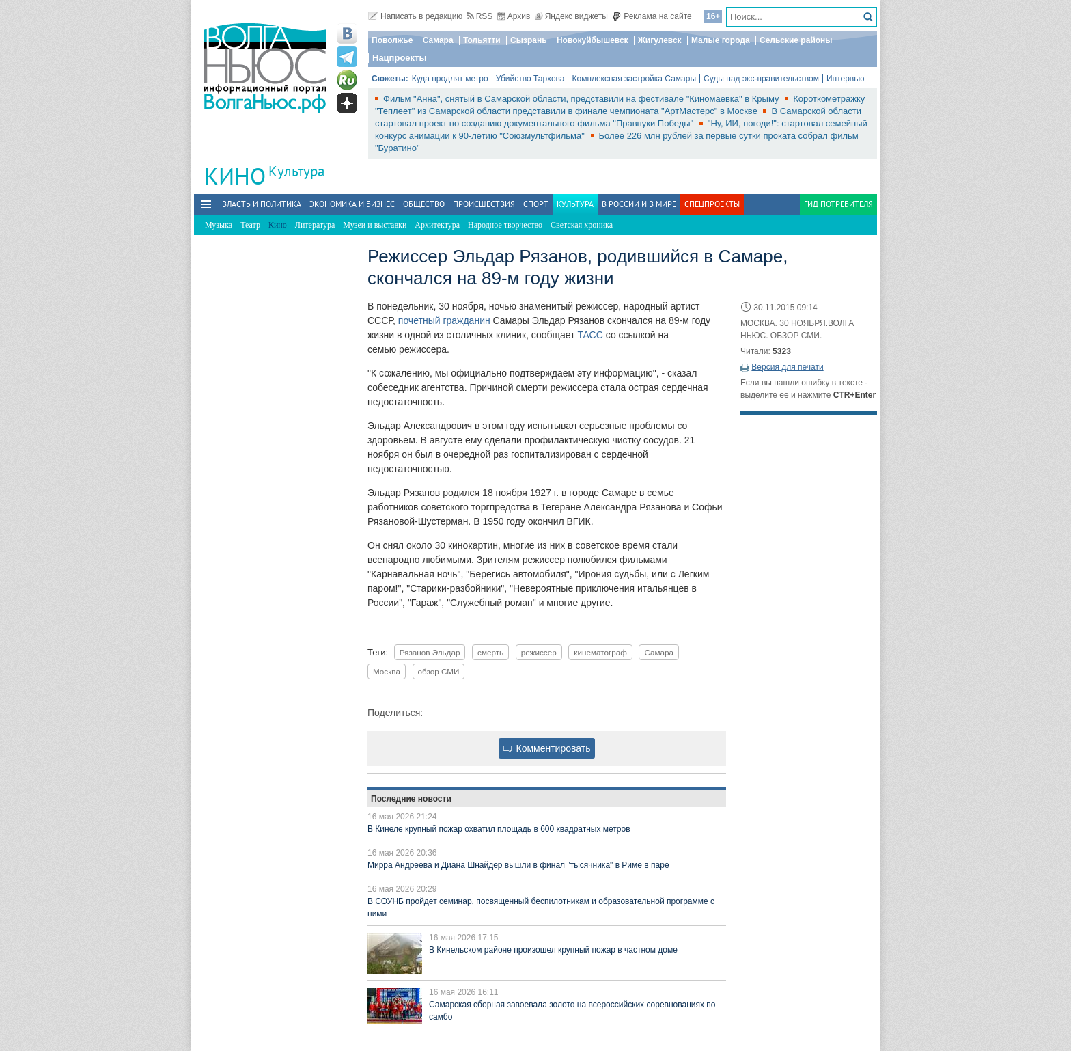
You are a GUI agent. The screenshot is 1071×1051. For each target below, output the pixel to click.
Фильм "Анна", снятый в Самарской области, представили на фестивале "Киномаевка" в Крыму (582, 99)
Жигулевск (660, 40)
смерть (490, 652)
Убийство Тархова (530, 78)
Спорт (535, 204)
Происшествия (484, 204)
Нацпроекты (399, 58)
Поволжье (392, 40)
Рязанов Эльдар (430, 652)
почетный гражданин (444, 320)
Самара (438, 40)
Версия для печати (787, 367)
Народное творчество (505, 225)
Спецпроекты (712, 204)
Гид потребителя (838, 204)
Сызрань (528, 40)
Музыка (218, 225)
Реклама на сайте (652, 16)
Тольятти (482, 40)
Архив (514, 16)
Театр (250, 225)
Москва (386, 671)
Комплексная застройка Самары (634, 78)
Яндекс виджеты (571, 16)
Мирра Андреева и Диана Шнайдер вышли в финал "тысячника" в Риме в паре (518, 865)
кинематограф (600, 652)
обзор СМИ (439, 671)
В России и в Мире (639, 204)
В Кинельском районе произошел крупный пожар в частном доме (553, 950)
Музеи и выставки (374, 225)
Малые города (720, 40)
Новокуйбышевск (592, 40)
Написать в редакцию (415, 16)
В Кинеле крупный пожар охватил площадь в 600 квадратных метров (498, 829)
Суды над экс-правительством (761, 78)
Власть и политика (261, 204)
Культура (296, 171)
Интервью (845, 78)
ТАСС (589, 334)
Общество (424, 204)
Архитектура (437, 225)
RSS (480, 16)
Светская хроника (582, 225)
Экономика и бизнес (352, 204)
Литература (315, 225)
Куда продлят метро (450, 78)
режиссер (539, 652)
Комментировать (547, 748)
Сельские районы (796, 40)
